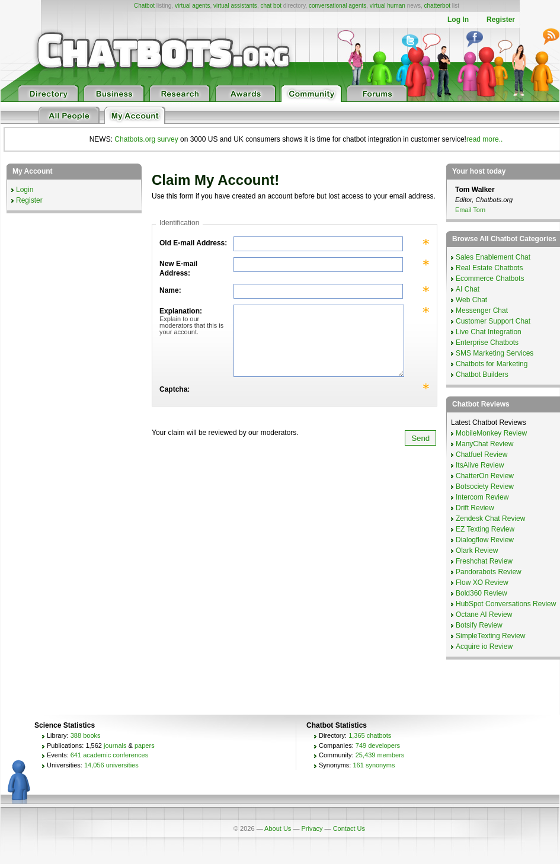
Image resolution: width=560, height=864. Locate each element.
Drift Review (475, 508)
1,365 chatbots (369, 735)
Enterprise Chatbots (487, 342)
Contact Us (349, 828)
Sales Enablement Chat (493, 257)
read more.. (484, 139)
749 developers (378, 745)
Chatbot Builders (482, 374)
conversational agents (337, 5)
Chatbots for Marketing (491, 364)
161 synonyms (374, 765)
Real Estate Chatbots (489, 268)
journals (115, 745)
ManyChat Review (484, 444)
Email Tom (470, 209)
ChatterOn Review (485, 476)
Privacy (311, 828)
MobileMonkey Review (491, 433)
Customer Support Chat (493, 321)
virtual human (387, 5)
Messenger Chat (482, 310)
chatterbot (437, 5)
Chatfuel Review (481, 454)
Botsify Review (479, 625)
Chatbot (144, 5)
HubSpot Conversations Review (506, 604)
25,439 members (380, 755)
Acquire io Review (484, 646)
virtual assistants (235, 5)
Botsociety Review (485, 486)
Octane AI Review (484, 614)
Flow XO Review (482, 582)
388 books (86, 735)
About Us (277, 828)
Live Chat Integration (488, 332)
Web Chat (471, 300)
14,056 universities (111, 765)
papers (145, 745)
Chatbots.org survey (146, 139)
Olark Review (477, 550)
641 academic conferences (109, 755)
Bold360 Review (481, 593)
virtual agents (192, 5)
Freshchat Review (484, 561)
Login (24, 189)
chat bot (270, 5)
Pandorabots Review (488, 572)
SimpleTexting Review (490, 636)
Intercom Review (482, 497)
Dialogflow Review (485, 540)
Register (501, 19)
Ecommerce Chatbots (490, 278)
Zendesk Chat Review (490, 518)
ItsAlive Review (480, 465)
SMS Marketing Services (494, 353)
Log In (458, 19)
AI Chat (467, 289)
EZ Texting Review (485, 529)
